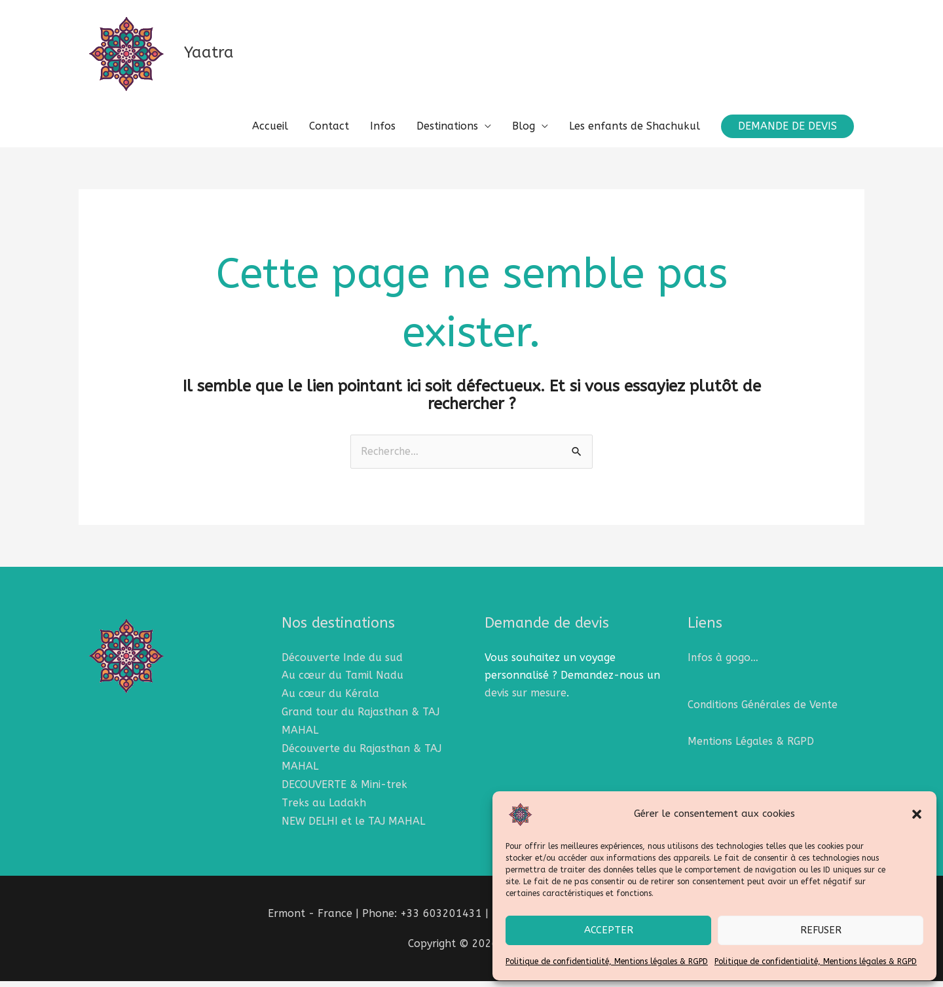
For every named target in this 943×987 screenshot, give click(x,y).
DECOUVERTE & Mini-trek (344, 791)
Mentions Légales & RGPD (752, 750)
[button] (916, 814)
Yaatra (219, 57)
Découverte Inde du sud (342, 666)
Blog (523, 134)
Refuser (820, 930)
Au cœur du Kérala (330, 702)
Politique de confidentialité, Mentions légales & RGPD (607, 961)
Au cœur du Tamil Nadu (342, 684)
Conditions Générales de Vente (764, 714)
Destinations (447, 134)
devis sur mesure (526, 702)
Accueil (270, 134)
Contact (329, 134)
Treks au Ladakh (324, 808)
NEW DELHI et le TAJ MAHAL (353, 827)
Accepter (608, 930)
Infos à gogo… (723, 666)
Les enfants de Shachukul (634, 134)
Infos (383, 134)
